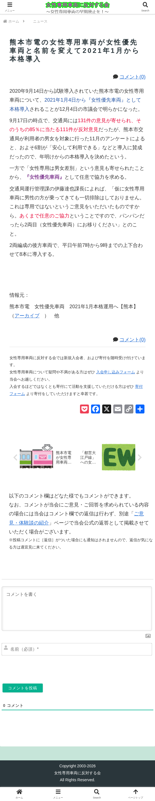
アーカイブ (29, 316)
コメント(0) (132, 77)
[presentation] (55, 668)
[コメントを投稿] (22, 688)
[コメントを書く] (77, 608)
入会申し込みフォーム (115, 372)
